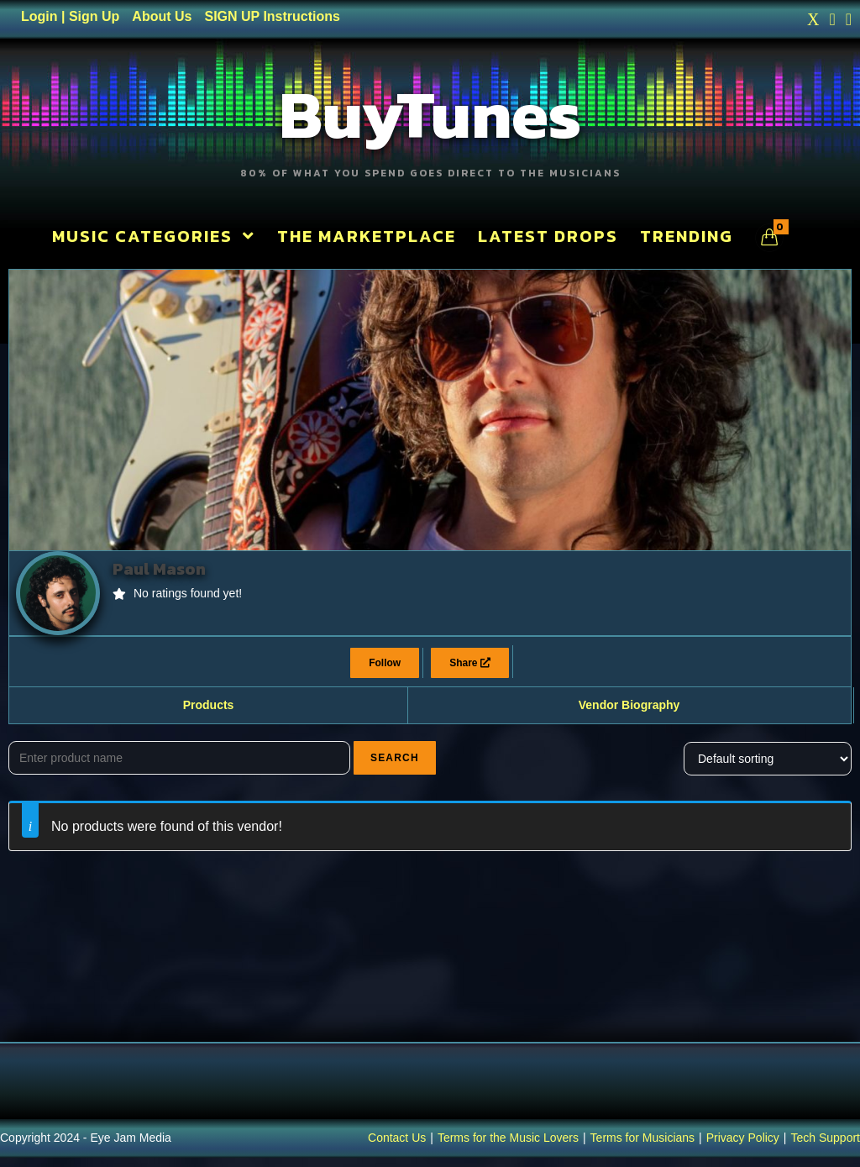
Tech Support (826, 1147)
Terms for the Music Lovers (508, 1147)
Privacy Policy (742, 1147)
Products (208, 714)
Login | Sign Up (70, 16)
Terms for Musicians (642, 1147)
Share (469, 672)
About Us (161, 16)
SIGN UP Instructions (272, 16)
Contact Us (397, 1147)
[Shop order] (768, 766)
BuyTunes (430, 118)
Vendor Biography (629, 714)
